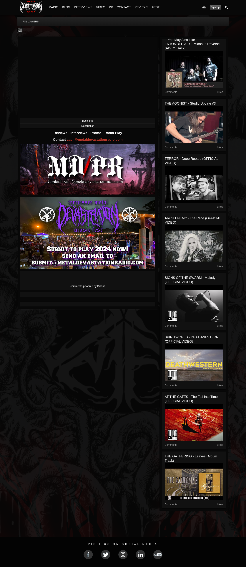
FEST (155, 7)
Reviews (61, 133)
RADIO (53, 7)
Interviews (79, 133)
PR (111, 7)
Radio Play (113, 133)
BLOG (66, 7)
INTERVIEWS (83, 7)
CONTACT (124, 7)
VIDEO (100, 7)
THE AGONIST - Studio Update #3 (190, 103)
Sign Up (215, 7)
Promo (96, 133)
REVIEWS (141, 7)
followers (30, 21)
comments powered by (87, 286)
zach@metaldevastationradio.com (95, 139)
